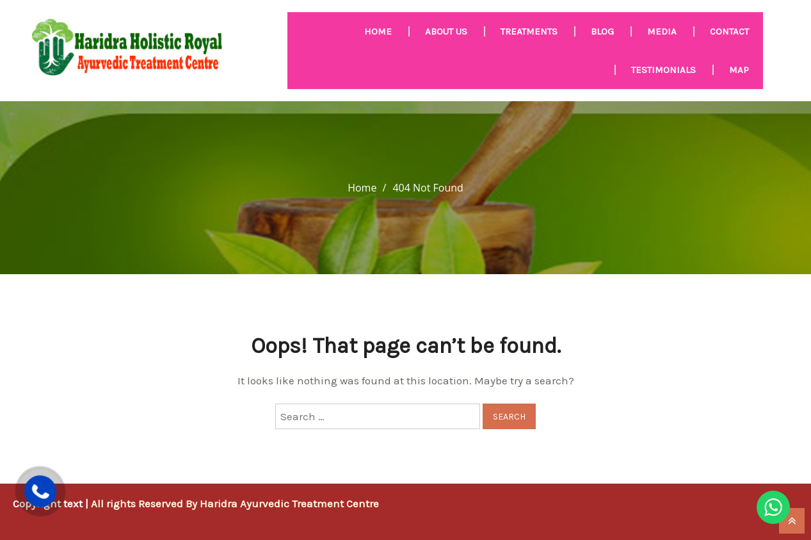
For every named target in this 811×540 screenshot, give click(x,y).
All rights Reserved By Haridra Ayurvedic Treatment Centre (235, 503)
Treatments (529, 31)
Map (739, 70)
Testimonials (663, 70)
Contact (729, 31)
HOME (378, 31)
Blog (602, 31)
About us (446, 31)
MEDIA (662, 31)
